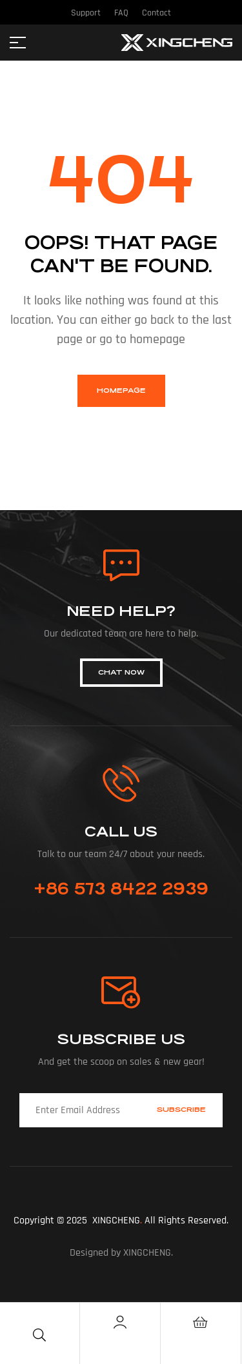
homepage (121, 390)
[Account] (120, 1322)
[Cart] (200, 1322)
